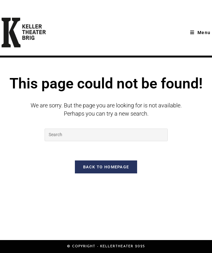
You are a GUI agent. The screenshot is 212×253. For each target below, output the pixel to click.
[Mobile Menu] (200, 32)
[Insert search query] (106, 135)
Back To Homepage (106, 167)
